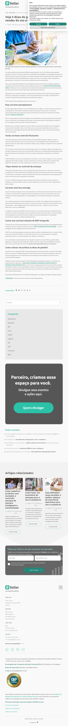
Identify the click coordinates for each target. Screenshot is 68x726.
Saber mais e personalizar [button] (48, 722)
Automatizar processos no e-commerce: (31, 452)
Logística (10, 339)
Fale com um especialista (12, 643)
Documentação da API (11, 630)
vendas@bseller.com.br (13, 639)
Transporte (11, 351)
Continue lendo (13, 532)
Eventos (7, 605)
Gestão (10, 335)
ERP (9, 327)
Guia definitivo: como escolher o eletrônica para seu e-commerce (32, 444)
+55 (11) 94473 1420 (12, 637)
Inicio (6, 12)
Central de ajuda (9, 628)
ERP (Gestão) (8, 612)
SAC (9, 343)
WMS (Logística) (9, 614)
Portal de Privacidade (12, 705)
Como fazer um (26, 439)
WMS (9, 355)
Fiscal (9, 331)
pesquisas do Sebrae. (17, 114)
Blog (6, 626)
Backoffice (12, 12)
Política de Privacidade (12, 708)
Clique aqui (9, 278)
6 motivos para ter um (25, 448)
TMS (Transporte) (9, 619)
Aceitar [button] (57, 719)
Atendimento (12, 319)
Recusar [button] (38, 719)
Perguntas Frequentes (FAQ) (12, 603)
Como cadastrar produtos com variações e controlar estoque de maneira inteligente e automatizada (32, 435)
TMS (9, 347)
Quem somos (8, 600)
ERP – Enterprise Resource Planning (45, 226)
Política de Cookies (11, 712)
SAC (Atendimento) (10, 616)
